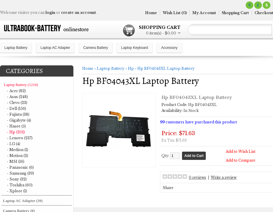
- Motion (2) (17, 155)
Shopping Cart (235, 13)
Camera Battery (95, 48)
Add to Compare (240, 160)
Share (168, 188)
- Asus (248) (17, 97)
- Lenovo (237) (20, 138)
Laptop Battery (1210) (21, 84)
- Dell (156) (16, 108)
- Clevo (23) (17, 102)
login (50, 12)
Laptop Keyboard (134, 48)
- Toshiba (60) (20, 185)
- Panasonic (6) (20, 167)
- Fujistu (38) (18, 114)
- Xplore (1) (17, 191)
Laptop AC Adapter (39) (23, 200)
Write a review (224, 177)
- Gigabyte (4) (19, 120)
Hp (131, 68)
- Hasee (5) (16, 126)
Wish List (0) (175, 13)
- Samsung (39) (20, 173)
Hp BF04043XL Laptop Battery (166, 68)
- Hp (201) (16, 132)
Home (151, 13)
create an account (78, 12)
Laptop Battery (15, 48)
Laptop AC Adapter (55, 48)
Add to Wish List (240, 151)
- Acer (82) (16, 91)
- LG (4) (13, 144)
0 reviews (197, 177)
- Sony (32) (17, 179)
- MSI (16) (15, 161)
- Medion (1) (17, 150)
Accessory (169, 48)
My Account (204, 13)
